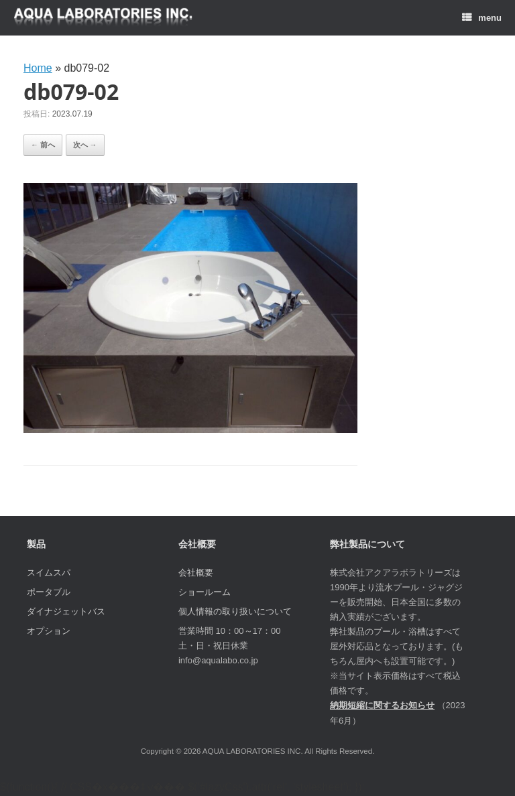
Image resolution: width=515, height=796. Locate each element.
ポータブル (48, 592)
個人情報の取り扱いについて (235, 611)
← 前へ (43, 145)
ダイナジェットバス (66, 611)
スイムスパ (48, 573)
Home (37, 68)
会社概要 (195, 573)
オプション (48, 631)
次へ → (85, 145)
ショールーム (204, 592)
